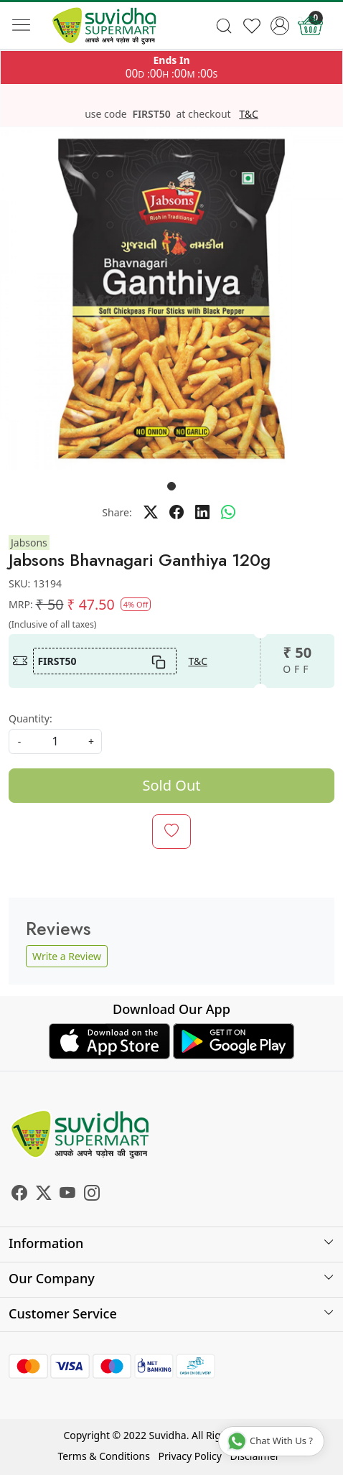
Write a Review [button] (66, 956)
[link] (224, 26)
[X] (44, 1195)
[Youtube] (67, 1195)
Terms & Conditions (103, 1456)
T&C (248, 114)
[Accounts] (279, 26)
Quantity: (30, 718)
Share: (116, 512)
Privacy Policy (190, 1456)
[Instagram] (92, 1195)
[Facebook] (19, 1195)
